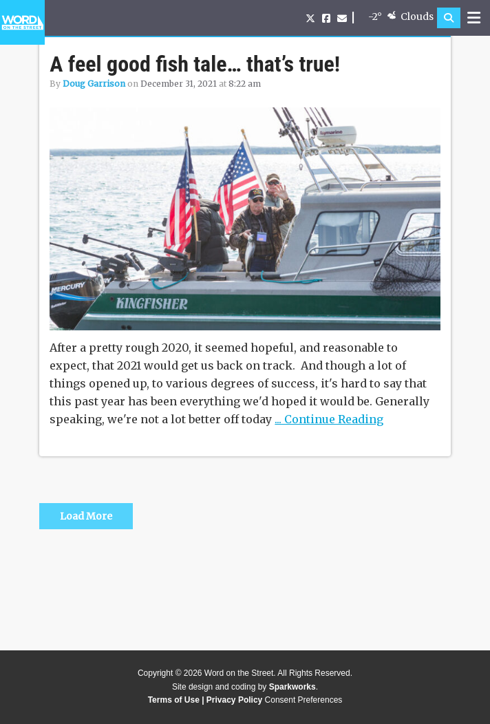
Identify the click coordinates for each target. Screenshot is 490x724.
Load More (86, 516)
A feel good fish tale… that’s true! (195, 64)
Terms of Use (174, 700)
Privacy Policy (234, 700)
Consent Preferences (304, 700)
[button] (448, 18)
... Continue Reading (329, 419)
